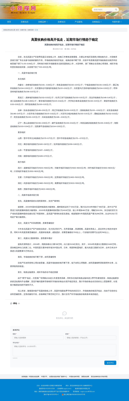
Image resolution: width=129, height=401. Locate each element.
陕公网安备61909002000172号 (73, 394)
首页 (17, 30)
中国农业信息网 (34, 376)
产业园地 (78, 22)
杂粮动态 (24, 22)
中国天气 (44, 376)
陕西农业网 (85, 376)
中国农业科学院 (74, 376)
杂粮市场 (23, 30)
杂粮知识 (61, 22)
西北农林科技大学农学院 (99, 376)
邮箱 (67, 334)
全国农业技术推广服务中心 (58, 376)
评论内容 (16, 343)
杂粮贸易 (31, 30)
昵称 (15, 334)
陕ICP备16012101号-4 (51, 394)
